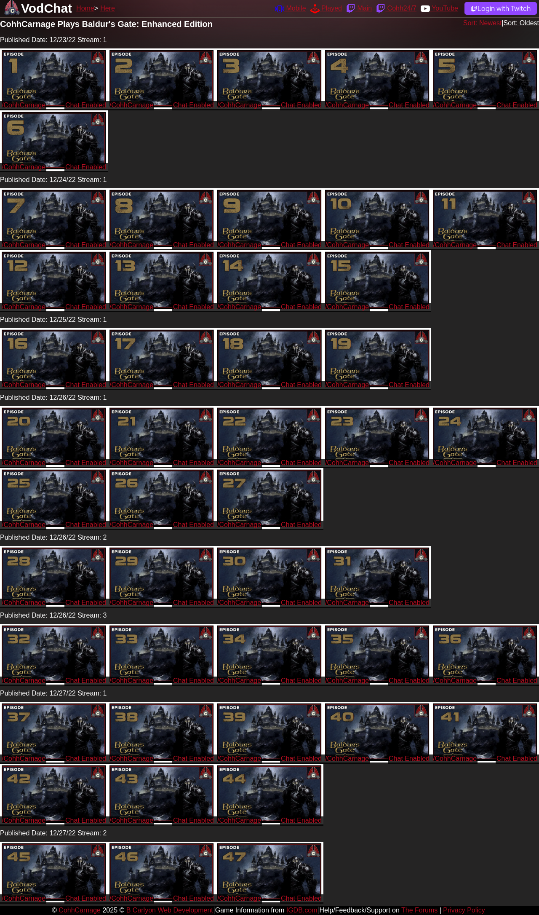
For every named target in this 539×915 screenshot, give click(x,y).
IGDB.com (302, 910)
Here (107, 8)
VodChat (46, 8)
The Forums (419, 910)
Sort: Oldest (521, 23)
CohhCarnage (80, 910)
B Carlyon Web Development (169, 910)
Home (85, 8)
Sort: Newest (482, 23)
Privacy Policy (464, 910)
